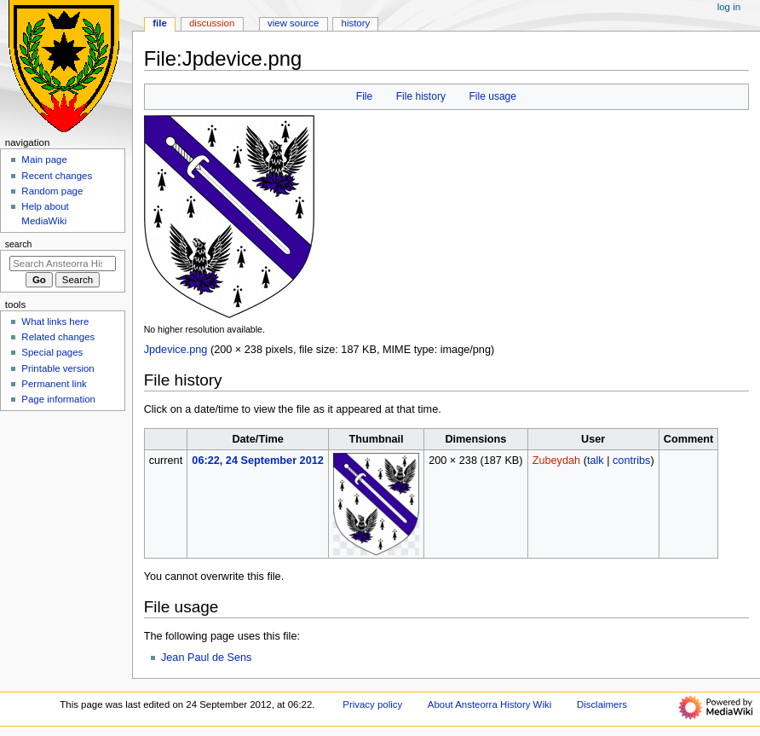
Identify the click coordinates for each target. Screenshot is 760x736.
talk (595, 461)
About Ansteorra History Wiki (489, 704)
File (364, 96)
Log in (728, 7)
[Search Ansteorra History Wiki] (62, 263)
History (356, 23)
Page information (58, 399)
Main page (44, 159)
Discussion (211, 23)
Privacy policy (372, 704)
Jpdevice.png (176, 350)
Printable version (57, 368)
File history (421, 96)
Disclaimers (602, 704)
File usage (492, 96)
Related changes (58, 337)
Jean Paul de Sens (206, 658)
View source (293, 23)
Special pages (52, 352)
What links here (55, 321)
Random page (52, 191)
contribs (631, 461)
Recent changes (56, 176)
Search (18, 244)
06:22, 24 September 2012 (257, 461)
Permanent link (53, 384)
